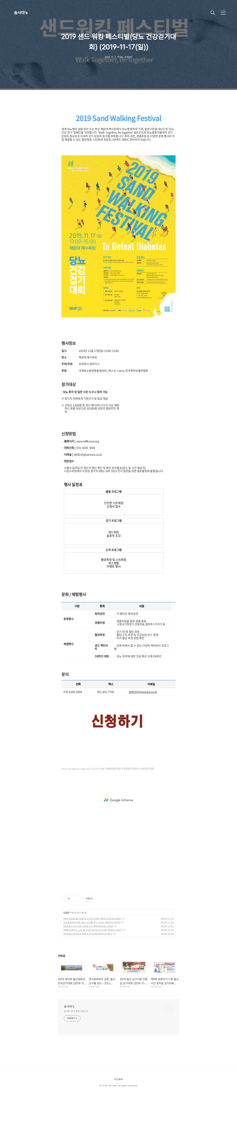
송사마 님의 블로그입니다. (76, 1059)
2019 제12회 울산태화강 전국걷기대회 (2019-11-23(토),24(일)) (92, 967)
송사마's (21, 12)
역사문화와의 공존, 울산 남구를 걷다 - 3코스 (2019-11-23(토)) (92, 971)
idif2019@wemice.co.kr (143, 740)
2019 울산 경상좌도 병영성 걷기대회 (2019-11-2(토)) (87, 982)
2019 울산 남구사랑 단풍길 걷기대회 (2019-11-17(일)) (88, 974)
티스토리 (118, 1127)
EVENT (66, 961)
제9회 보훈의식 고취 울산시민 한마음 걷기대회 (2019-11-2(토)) (92, 978)
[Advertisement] (118, 135)
